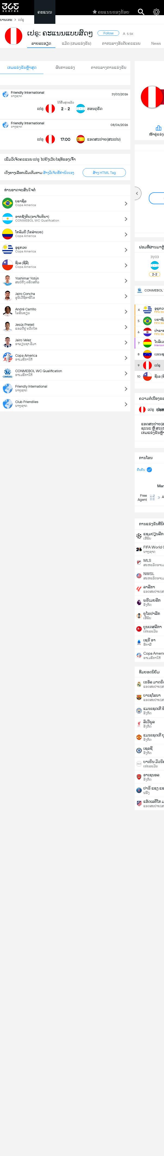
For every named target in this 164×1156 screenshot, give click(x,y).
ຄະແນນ (44, 12)
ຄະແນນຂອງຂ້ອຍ (111, 12)
